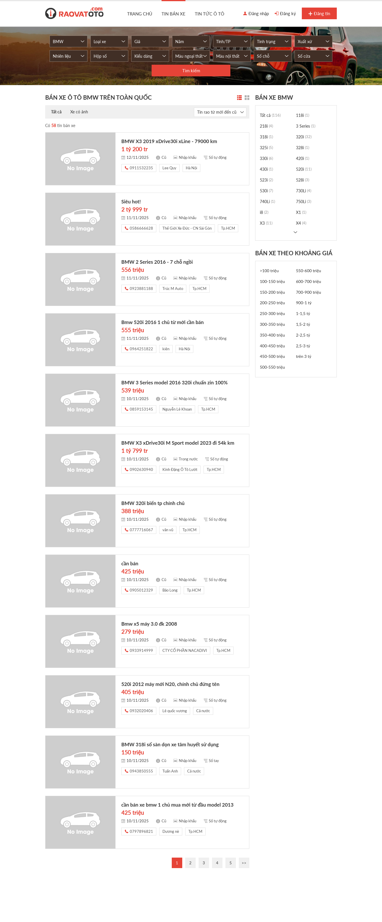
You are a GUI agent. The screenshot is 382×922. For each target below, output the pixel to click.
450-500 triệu (272, 356)
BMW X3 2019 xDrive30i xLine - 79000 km (169, 141)
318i (266, 136)
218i (266, 126)
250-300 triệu (272, 313)
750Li (303, 201)
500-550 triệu (272, 367)
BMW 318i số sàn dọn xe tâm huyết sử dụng (170, 744)
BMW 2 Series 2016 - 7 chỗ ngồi (157, 262)
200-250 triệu (272, 302)
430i (266, 169)
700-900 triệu (308, 292)
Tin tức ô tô (209, 13)
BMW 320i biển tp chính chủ (153, 503)
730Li (303, 190)
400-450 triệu (272, 345)
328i (302, 147)
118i (302, 115)
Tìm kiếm (191, 70)
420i (302, 158)
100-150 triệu (272, 281)
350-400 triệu (272, 334)
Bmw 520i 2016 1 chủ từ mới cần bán (162, 322)
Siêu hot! (131, 201)
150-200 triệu (272, 292)
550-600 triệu (308, 270)
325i (266, 147)
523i (266, 179)
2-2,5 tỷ (303, 334)
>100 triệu (269, 270)
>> (244, 863)
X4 (301, 223)
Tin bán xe (173, 13)
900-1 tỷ (304, 302)
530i (266, 190)
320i (303, 136)
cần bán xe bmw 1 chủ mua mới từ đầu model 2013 (177, 805)
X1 (301, 212)
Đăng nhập (256, 14)
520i (303, 169)
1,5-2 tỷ (303, 324)
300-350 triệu (272, 324)
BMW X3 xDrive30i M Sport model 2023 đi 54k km (177, 443)
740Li (267, 201)
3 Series (305, 126)
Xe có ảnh (79, 111)
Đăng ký (285, 14)
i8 (264, 212)
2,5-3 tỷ (303, 345)
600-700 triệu (308, 281)
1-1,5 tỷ (303, 313)
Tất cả (56, 111)
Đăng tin (319, 14)
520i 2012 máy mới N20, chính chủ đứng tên (170, 684)
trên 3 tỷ (303, 356)
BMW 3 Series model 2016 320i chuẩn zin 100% (174, 382)
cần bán (129, 563)
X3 (266, 223)
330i (266, 158)
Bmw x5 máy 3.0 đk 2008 (149, 624)
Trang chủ (139, 13)
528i (302, 179)
